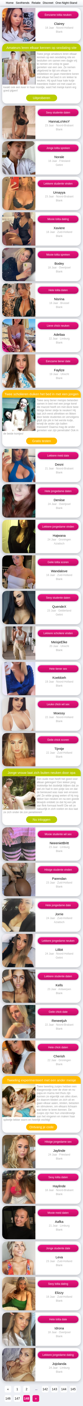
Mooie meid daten (58, 1212)
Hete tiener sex (58, 668)
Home (10, 2)
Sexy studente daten (58, 112)
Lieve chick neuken (58, 325)
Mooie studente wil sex (58, 834)
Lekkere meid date (58, 455)
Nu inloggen (41, 819)
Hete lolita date (58, 1319)
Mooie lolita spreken (58, 254)
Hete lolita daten (58, 290)
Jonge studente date (58, 1248)
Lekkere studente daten (58, 976)
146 (7, 1398)
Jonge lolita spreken (58, 148)
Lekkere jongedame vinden (58, 526)
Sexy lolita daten (58, 1177)
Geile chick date (58, 1011)
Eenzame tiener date (58, 361)
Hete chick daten (58, 1047)
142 (45, 1389)
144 (63, 1389)
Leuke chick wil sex (58, 704)
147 (17, 1398)
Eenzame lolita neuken (58, 14)
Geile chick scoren (58, 739)
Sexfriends (22, 2)
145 (72, 1389)
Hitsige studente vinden (58, 869)
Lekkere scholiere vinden (58, 633)
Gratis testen (41, 441)
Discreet (48, 2)
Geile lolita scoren (58, 562)
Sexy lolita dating (58, 1283)
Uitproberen (41, 98)
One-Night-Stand (66, 2)
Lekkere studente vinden (58, 183)
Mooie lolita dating (58, 219)
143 (54, 1389)
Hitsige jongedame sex (58, 1141)
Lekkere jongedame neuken (58, 940)
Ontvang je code (41, 1127)
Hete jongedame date (58, 905)
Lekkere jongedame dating (58, 1354)
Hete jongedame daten (58, 491)
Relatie (36, 2)
